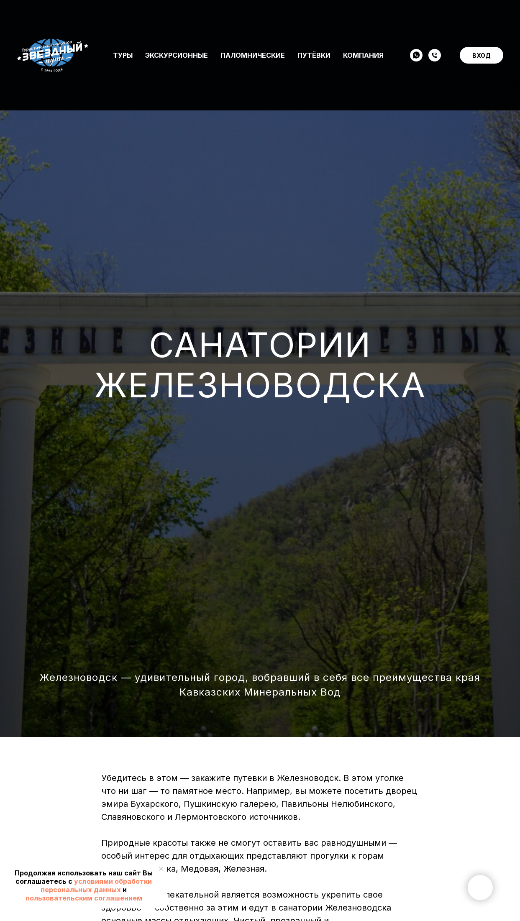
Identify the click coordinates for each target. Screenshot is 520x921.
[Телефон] (434, 19)
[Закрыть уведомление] (161, 869)
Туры (123, 19)
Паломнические (252, 19)
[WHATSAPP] (416, 19)
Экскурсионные (176, 19)
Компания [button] (363, 19)
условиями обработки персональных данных (96, 885)
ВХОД (481, 19)
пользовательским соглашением (84, 898)
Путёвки (313, 19)
